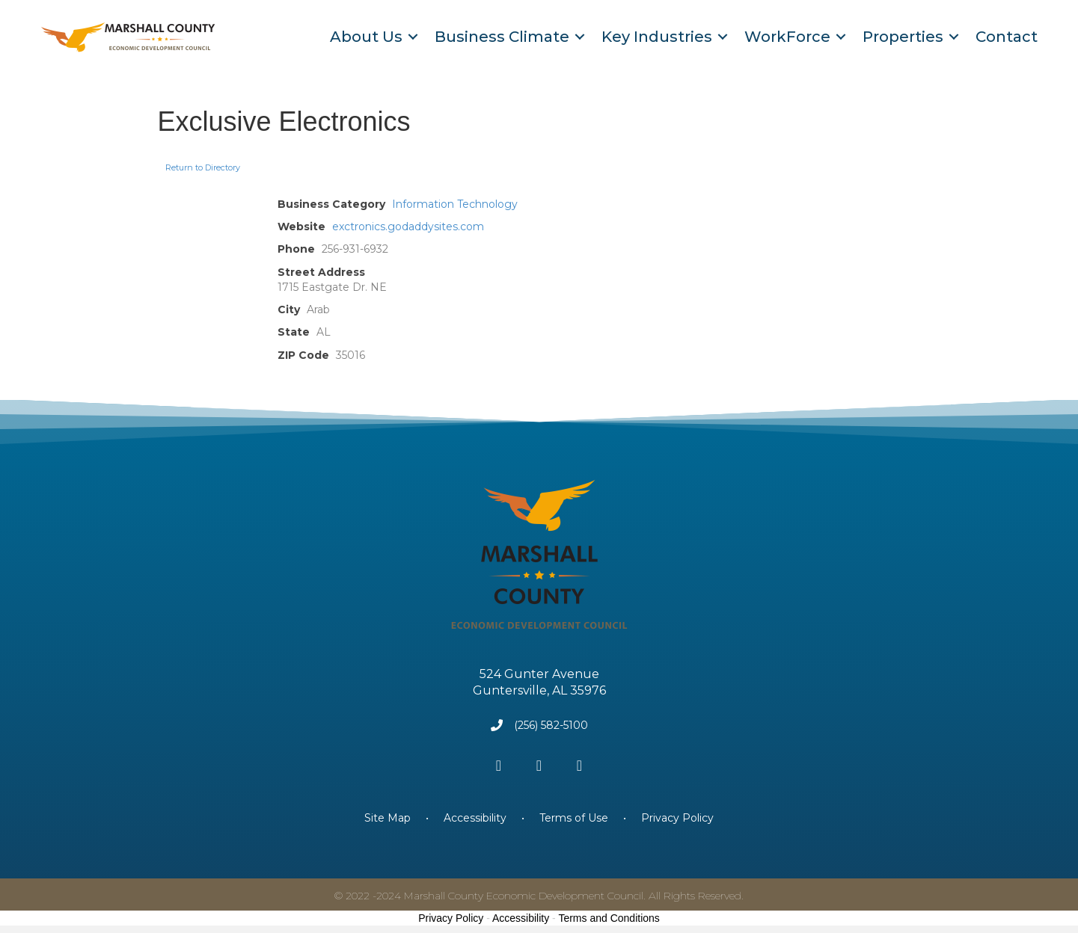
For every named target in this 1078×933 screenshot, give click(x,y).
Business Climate (502, 37)
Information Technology (455, 204)
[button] (499, 765)
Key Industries (656, 37)
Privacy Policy (677, 818)
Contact (1007, 37)
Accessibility (475, 818)
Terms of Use (573, 818)
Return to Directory (202, 167)
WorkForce (787, 37)
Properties (903, 37)
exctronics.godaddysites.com (408, 226)
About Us (366, 37)
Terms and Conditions (608, 918)
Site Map (389, 818)
